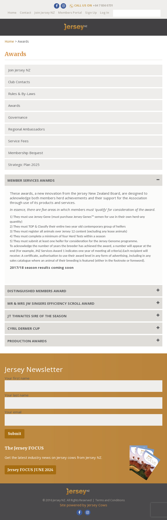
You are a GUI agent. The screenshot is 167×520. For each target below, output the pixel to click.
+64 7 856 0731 (103, 5)
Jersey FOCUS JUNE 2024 (30, 470)
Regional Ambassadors (26, 129)
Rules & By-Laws (21, 93)
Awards (14, 105)
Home (12, 12)
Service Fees (18, 141)
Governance (17, 117)
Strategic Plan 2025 (24, 164)
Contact (25, 12)
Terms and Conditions (110, 500)
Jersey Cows (97, 505)
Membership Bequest (25, 152)
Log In (104, 12)
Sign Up (91, 12)
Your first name (17, 378)
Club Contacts (19, 81)
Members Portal (70, 12)
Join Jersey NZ (44, 12)
